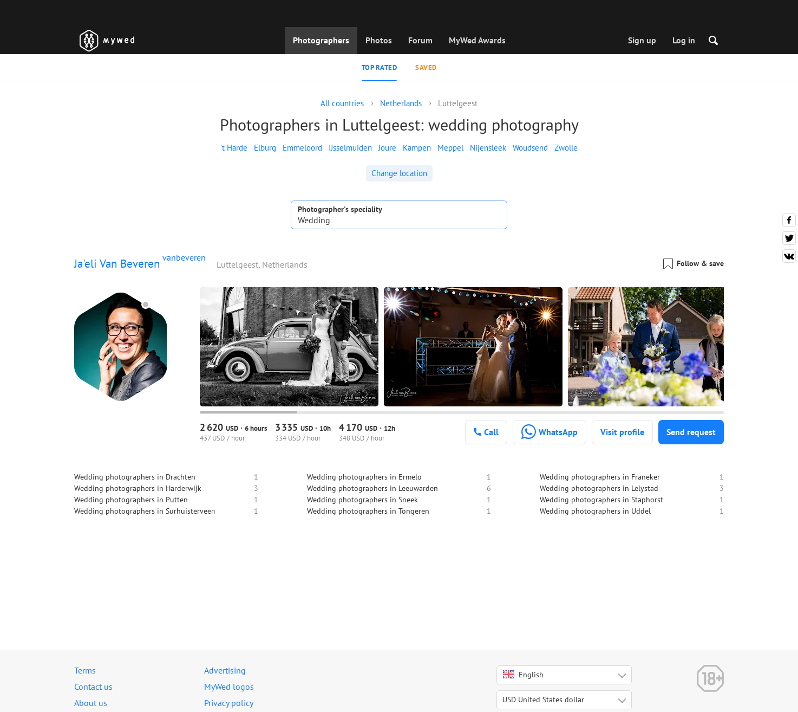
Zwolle (566, 148)
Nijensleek (488, 148)
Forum (420, 40)
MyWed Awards (477, 40)
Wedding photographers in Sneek (362, 499)
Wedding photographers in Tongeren (368, 511)
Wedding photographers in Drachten (134, 477)
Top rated (379, 67)
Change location (399, 173)
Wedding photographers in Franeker (600, 477)
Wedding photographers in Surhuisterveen (144, 511)
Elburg (265, 148)
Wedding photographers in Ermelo (364, 477)
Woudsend (530, 148)
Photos (378, 40)
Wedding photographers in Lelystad (599, 488)
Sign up (642, 40)
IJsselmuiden (350, 148)
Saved (426, 67)
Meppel (450, 148)
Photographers (321, 40)
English (523, 674)
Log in (683, 40)
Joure (387, 148)
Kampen (417, 148)
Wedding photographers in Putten (131, 499)
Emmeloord (302, 148)
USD (543, 699)
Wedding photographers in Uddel (595, 511)
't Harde (233, 148)
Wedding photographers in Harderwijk (137, 488)
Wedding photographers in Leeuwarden (372, 488)
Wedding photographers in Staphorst (601, 499)
